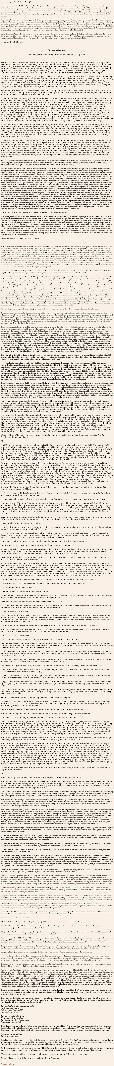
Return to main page (8, 1064)
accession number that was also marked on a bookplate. (48, 12)
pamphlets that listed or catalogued (90, 10)
